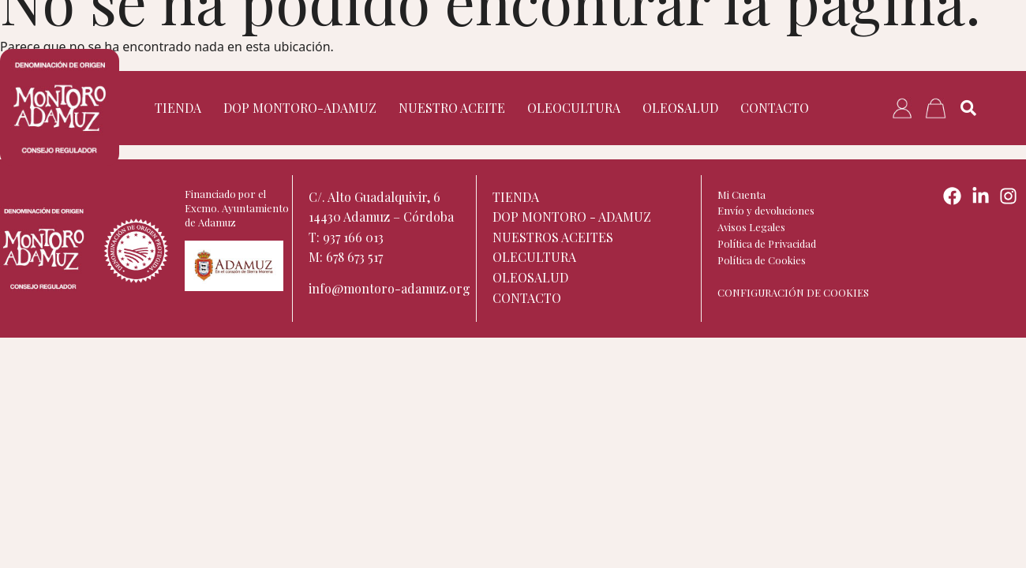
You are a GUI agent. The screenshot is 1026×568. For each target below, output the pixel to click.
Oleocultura (573, 107)
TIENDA (178, 107)
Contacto (774, 107)
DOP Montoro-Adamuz (299, 107)
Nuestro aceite (452, 107)
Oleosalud (680, 107)
